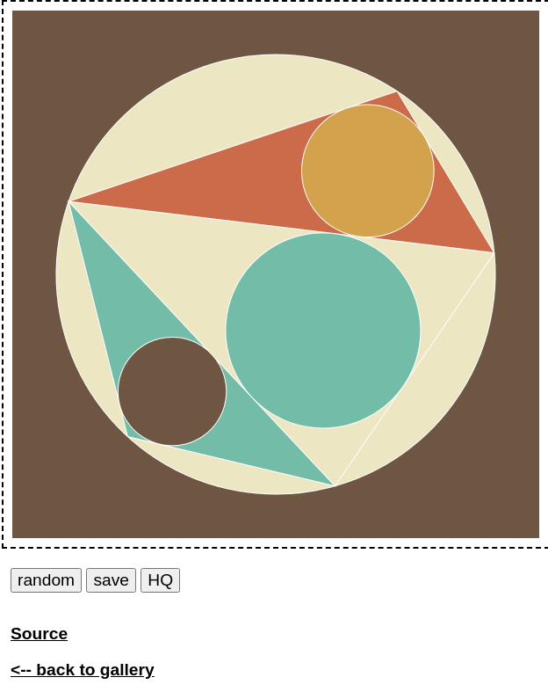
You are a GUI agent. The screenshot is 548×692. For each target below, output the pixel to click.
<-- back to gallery (83, 669)
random (46, 580)
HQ (160, 580)
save (111, 580)
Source (39, 633)
